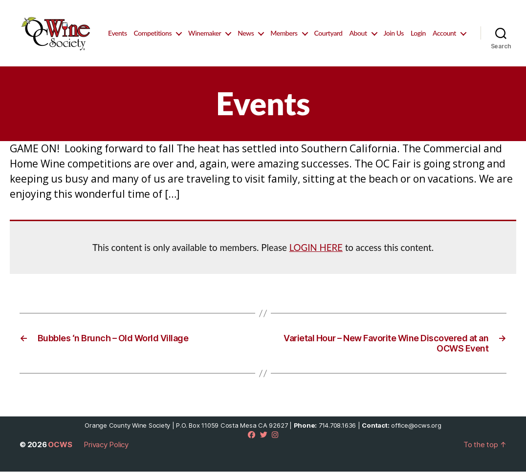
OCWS (60, 449)
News (286, 29)
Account (444, 41)
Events (157, 29)
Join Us (434, 29)
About (398, 29)
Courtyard (368, 29)
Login (458, 29)
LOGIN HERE (316, 252)
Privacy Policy (106, 449)
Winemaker (244, 29)
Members (323, 29)
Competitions (193, 29)
